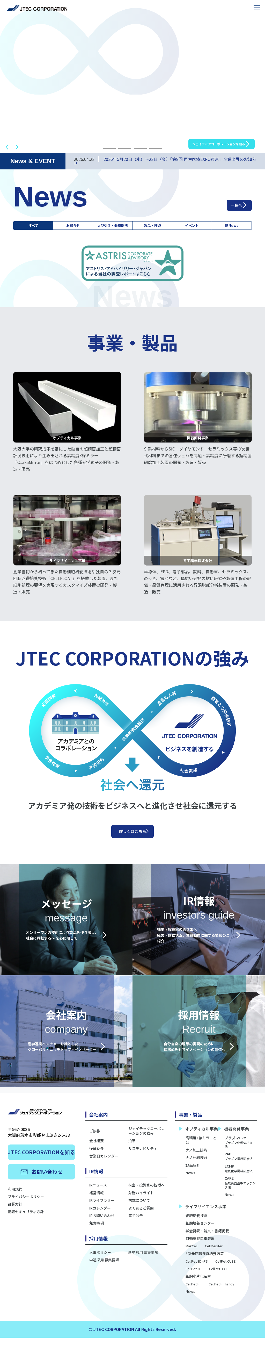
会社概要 (96, 1148)
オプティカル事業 (198, 1136)
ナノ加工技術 (196, 1157)
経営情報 (96, 1200)
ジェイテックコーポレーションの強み (146, 1138)
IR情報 (96, 1178)
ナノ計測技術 (196, 1165)
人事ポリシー (100, 1259)
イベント (196, 227)
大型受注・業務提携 (114, 227)
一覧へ (231, 203)
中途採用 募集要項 (104, 1267)
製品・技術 (159, 227)
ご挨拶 (94, 1138)
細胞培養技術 (196, 1223)
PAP (239, 1163)
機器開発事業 (233, 1136)
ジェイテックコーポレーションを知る (206, 141)
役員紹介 (96, 1155)
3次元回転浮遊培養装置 (205, 1260)
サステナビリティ (142, 1155)
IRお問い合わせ (101, 1223)
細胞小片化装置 (198, 1283)
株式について (139, 1207)
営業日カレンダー (103, 1163)
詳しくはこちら (132, 836)
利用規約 (15, 1196)
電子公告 (135, 1223)
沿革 (132, 1148)
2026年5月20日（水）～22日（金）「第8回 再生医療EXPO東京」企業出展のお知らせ (165, 161)
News (190, 1180)
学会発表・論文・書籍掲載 (207, 1238)
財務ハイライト (141, 1200)
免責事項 (96, 1230)
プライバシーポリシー (26, 1204)
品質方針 (15, 1211)
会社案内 (98, 1122)
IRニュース (98, 1192)
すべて (32, 227)
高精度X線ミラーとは (201, 1147)
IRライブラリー (101, 1207)
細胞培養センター (200, 1230)
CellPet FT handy (221, 1292)
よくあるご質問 (141, 1215)
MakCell (191, 1253)
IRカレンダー (100, 1215)
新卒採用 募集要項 (143, 1259)
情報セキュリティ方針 (26, 1219)
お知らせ (68, 227)
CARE (241, 1190)
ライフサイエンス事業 (202, 1214)
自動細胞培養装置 (200, 1245)
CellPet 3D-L (218, 1276)
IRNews (233, 227)
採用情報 (98, 1245)
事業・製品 (190, 1122)
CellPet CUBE (225, 1269)
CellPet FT (193, 1292)
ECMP (239, 1176)
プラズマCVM (241, 1149)
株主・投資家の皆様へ (146, 1192)
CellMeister (214, 1253)
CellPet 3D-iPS (197, 1269)
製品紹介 (193, 1172)
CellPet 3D (194, 1276)
